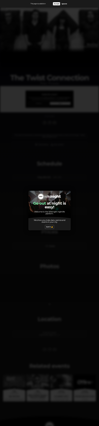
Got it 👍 (49, 227)
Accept (56, 4)
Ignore (64, 4)
